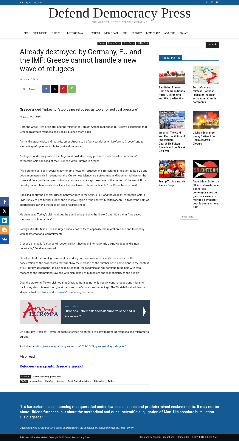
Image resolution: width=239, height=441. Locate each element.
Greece (60, 381)
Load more (189, 216)
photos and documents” (52, 292)
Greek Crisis (128, 43)
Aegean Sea (36, 381)
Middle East (142, 43)
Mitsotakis (99, 381)
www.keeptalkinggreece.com (47, 377)
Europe (101, 43)
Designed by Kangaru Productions (34, 26)
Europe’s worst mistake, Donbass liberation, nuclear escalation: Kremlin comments (205, 95)
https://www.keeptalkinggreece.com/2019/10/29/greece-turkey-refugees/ (80, 346)
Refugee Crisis (114, 43)
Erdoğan (49, 381)
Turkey (111, 381)
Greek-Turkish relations (79, 381)
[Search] (212, 45)
